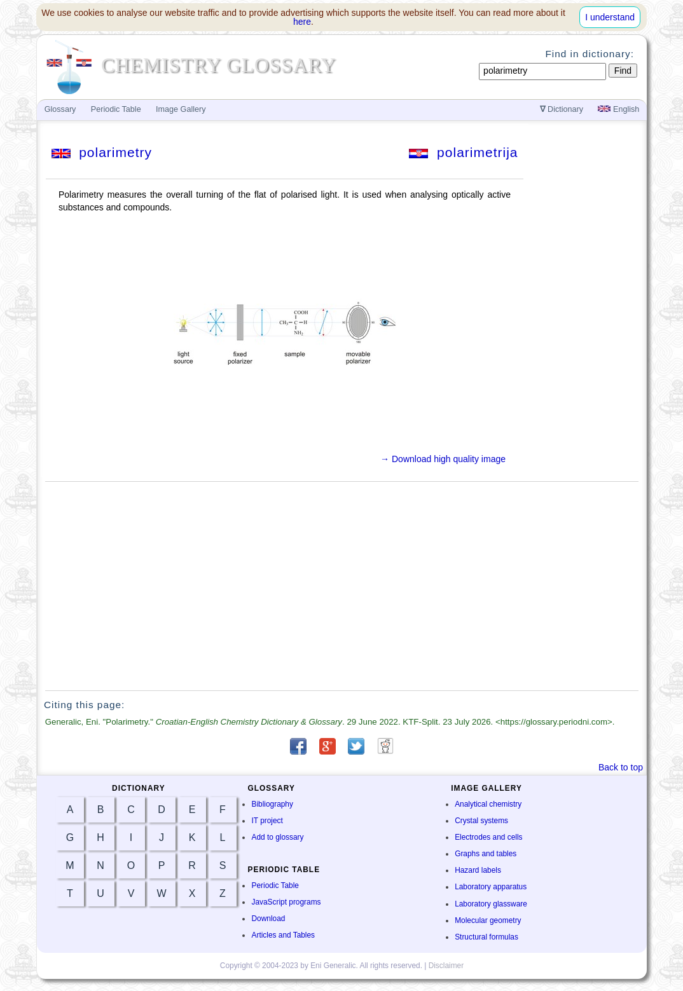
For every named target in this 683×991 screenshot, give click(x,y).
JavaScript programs (286, 902)
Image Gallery (180, 109)
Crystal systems (481, 820)
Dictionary (562, 109)
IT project (266, 820)
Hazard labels (478, 870)
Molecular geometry (488, 920)
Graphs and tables (485, 853)
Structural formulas (486, 937)
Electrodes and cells (488, 837)
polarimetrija (463, 152)
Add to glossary (277, 837)
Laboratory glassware (491, 903)
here (302, 22)
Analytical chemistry (488, 804)
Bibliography (272, 804)
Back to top (620, 767)
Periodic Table (274, 885)
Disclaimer (446, 965)
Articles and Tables (283, 935)
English (618, 109)
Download (268, 918)
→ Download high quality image (443, 459)
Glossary (60, 109)
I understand (610, 17)
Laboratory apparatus (491, 886)
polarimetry (102, 152)
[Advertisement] (342, 586)
